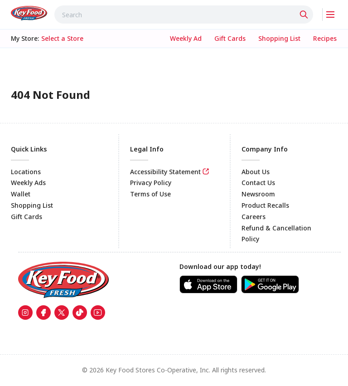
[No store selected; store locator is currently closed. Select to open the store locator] (62, 38)
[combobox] (183, 14)
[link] (29, 13)
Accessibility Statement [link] (165, 171)
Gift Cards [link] (26, 216)
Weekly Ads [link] (28, 182)
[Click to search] (305, 14)
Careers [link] (254, 216)
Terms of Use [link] (150, 194)
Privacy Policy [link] (150, 182)
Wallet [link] (20, 194)
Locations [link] (26, 171)
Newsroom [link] (258, 194)
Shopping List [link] (32, 205)
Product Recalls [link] (265, 205)
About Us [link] (256, 171)
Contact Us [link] (258, 182)
